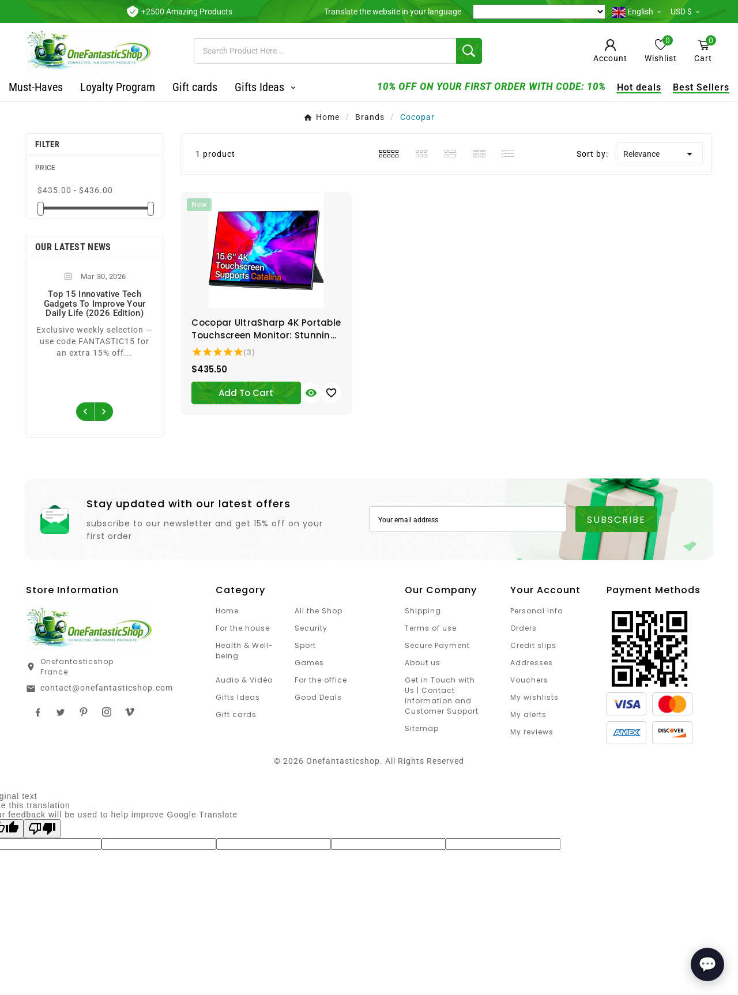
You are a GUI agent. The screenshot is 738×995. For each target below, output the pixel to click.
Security (311, 628)
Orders (523, 628)
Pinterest (83, 711)
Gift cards (236, 714)
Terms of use (431, 628)
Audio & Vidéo (244, 680)
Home (227, 611)
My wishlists (534, 697)
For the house (243, 628)
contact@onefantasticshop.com (106, 687)
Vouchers (529, 680)
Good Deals (318, 697)
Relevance (659, 154)
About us (422, 663)
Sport (305, 645)
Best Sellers (684, 87)
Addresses (531, 663)
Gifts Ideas (238, 697)
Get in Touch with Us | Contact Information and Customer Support (442, 695)
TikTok (129, 711)
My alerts (528, 714)
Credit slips (533, 645)
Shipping (423, 611)
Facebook (37, 711)
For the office (321, 680)
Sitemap (422, 728)
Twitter (60, 711)
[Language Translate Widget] (539, 12)
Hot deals (622, 87)
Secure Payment (437, 645)
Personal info (536, 611)
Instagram (106, 711)
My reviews (532, 732)
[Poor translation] (42, 828)
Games (309, 663)
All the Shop (318, 611)
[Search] (325, 51)
